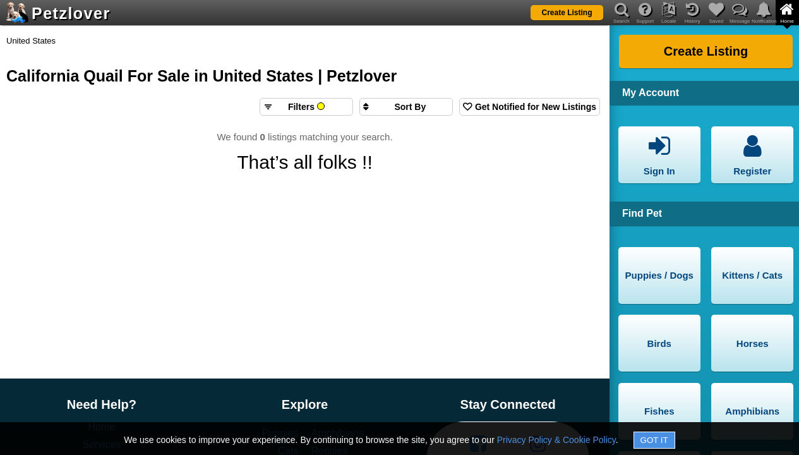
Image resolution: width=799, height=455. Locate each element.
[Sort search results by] (406, 107)
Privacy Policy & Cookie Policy (556, 440)
